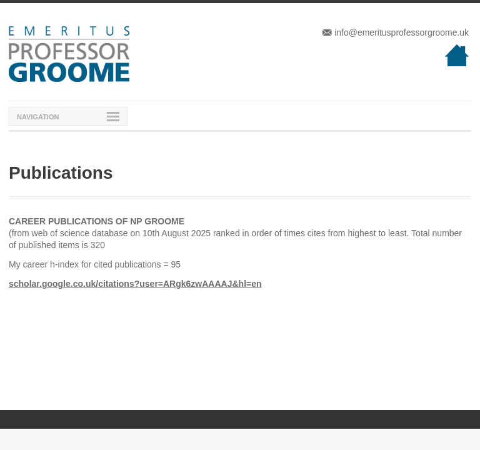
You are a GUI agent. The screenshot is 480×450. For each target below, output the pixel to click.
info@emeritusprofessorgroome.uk (395, 33)
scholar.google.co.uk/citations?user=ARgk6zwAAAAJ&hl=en (135, 284)
